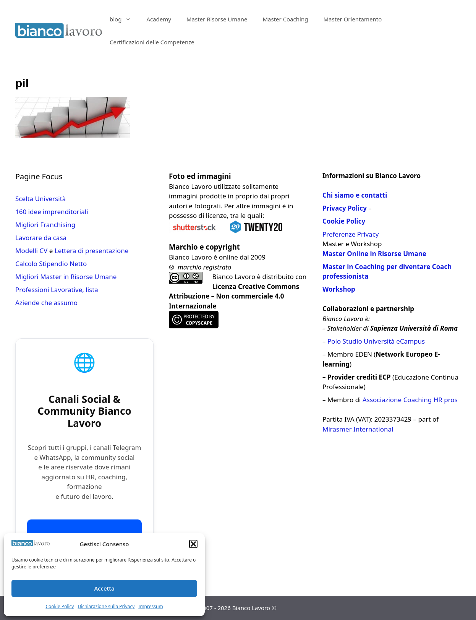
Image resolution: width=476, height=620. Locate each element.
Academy (158, 19)
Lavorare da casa (40, 237)
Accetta (104, 588)
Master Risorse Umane (217, 19)
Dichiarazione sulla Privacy (106, 606)
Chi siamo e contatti (354, 195)
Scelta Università (40, 198)
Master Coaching (285, 19)
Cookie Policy (59, 606)
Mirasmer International (357, 429)
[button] (193, 544)
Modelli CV (31, 250)
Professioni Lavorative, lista (56, 289)
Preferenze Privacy (350, 234)
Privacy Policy (344, 208)
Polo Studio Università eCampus (376, 341)
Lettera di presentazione (92, 250)
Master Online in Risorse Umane (374, 253)
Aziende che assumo (46, 302)
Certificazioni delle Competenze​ (152, 42)
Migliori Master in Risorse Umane (66, 276)
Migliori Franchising (45, 224)
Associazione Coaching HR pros (410, 399)
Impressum (150, 606)
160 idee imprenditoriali (51, 211)
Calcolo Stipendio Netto (51, 263)
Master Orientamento (352, 19)
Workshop (338, 289)
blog (124, 19)
